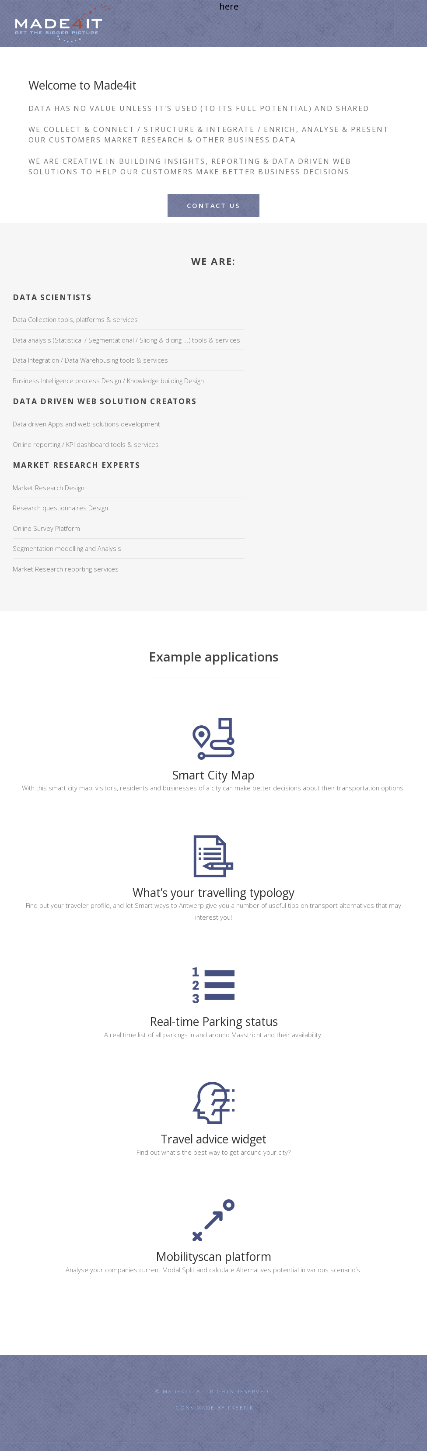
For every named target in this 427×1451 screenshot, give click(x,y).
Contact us (213, 205)
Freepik (241, 1407)
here (228, 6)
